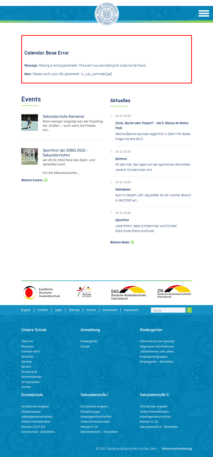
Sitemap (74, 310)
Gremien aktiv (30, 351)
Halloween (123, 189)
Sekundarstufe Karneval (63, 116)
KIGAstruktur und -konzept (157, 341)
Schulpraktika (30, 382)
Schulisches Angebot (35, 406)
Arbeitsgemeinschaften (36, 416)
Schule (85, 346)
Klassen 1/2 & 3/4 (33, 427)
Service (26, 366)
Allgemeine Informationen (157, 346)
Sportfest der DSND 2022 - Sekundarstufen (65, 152)
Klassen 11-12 (149, 421)
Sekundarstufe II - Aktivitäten (159, 427)
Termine (26, 361)
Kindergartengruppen (154, 356)
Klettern (121, 159)
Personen (27, 346)
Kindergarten (89, 341)
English (26, 310)
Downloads (110, 310)
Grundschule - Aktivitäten (38, 432)
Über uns (27, 341)
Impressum (131, 310)
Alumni (91, 310)
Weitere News (122, 242)
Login (58, 310)
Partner (26, 387)
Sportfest (122, 220)
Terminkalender (31, 377)
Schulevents (29, 372)
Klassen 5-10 (89, 427)
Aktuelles (27, 356)
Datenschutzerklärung (177, 448)
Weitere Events (34, 180)
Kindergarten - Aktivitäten (157, 361)
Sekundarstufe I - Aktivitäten (99, 432)
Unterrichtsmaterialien (36, 421)
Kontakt (42, 310)
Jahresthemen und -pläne (157, 351)
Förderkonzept (31, 411)
